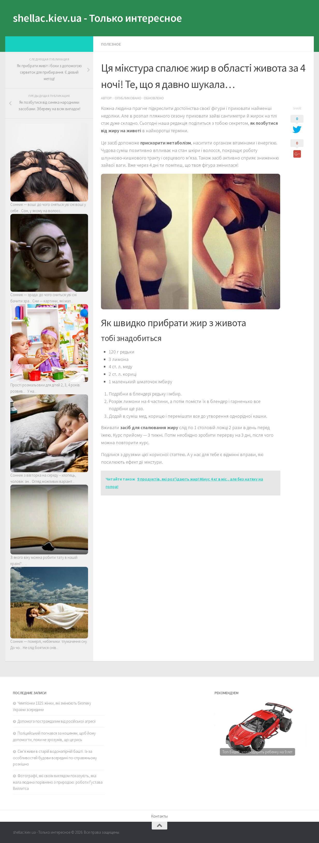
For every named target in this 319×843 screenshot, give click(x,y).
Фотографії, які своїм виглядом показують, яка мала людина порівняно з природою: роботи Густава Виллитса (58, 782)
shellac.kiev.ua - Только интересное (97, 18)
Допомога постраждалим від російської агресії (57, 721)
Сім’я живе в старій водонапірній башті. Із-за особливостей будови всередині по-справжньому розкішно (55, 758)
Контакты (159, 816)
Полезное (111, 44)
